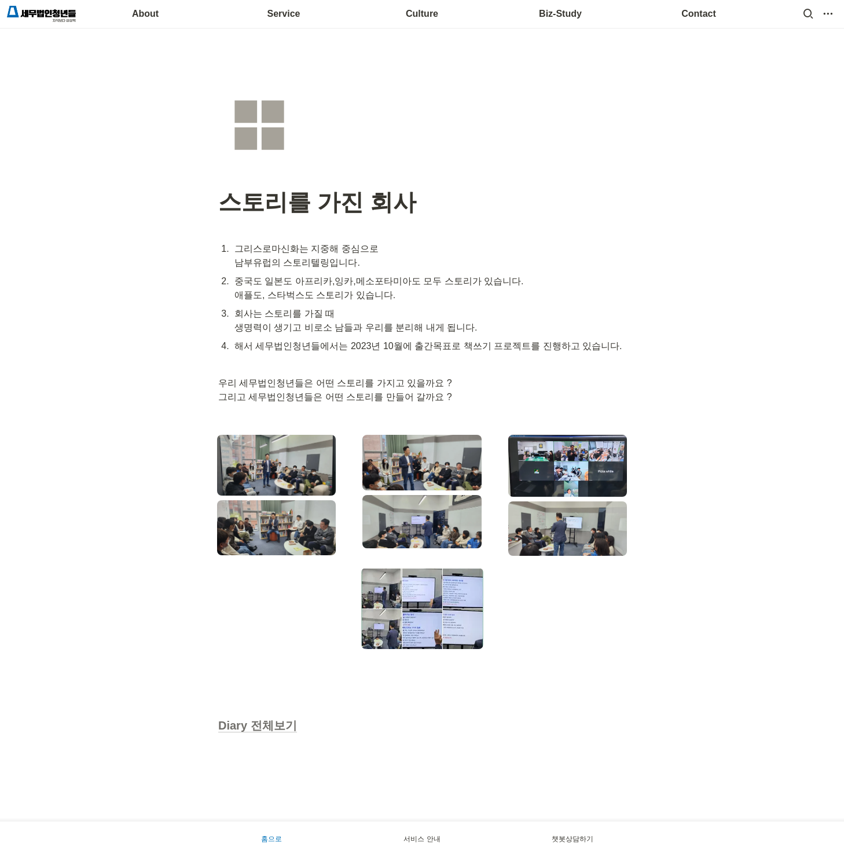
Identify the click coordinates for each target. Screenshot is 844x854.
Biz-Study (560, 14)
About (145, 14)
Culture (422, 14)
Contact (698, 14)
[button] (808, 14)
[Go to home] (41, 14)
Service (283, 14)
